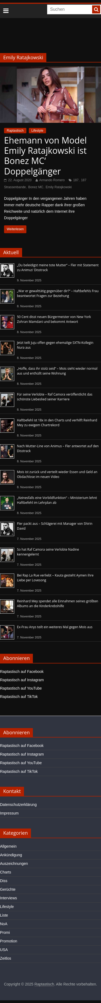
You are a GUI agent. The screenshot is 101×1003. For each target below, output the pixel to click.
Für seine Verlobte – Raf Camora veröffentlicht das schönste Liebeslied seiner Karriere (54, 396)
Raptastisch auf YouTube (21, 688)
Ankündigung (11, 855)
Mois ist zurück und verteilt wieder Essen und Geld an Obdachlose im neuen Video (57, 474)
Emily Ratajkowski (59, 187)
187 (76, 180)
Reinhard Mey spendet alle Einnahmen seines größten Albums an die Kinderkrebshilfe (57, 603)
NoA (3, 924)
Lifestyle (37, 130)
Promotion (8, 941)
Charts (5, 872)
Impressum (9, 813)
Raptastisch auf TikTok (19, 696)
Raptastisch (15, 130)
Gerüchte (8, 889)
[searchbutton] (96, 9)
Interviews (8, 898)
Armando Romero (52, 180)
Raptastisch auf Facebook (22, 671)
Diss (3, 881)
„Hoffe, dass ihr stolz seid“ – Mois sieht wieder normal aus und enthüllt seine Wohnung (57, 371)
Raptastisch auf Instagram (22, 680)
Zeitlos (5, 958)
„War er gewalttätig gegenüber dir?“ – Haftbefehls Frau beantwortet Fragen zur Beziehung (58, 293)
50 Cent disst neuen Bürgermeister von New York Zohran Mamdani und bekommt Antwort (54, 319)
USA (4, 950)
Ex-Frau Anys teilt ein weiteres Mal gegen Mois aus (54, 627)
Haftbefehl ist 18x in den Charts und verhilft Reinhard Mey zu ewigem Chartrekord (57, 422)
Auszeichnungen (14, 863)
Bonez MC (35, 187)
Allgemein (8, 846)
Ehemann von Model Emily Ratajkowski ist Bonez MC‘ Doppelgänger (45, 155)
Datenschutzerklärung (18, 804)
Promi (5, 932)
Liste (4, 915)
